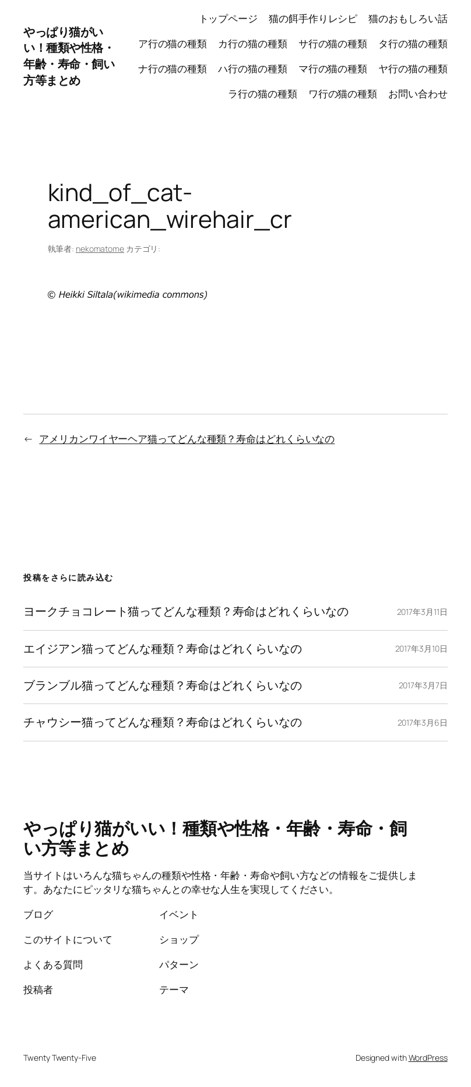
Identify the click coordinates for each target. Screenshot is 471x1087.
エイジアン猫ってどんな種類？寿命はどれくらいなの (162, 648)
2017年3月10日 (421, 648)
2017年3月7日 (423, 685)
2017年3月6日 (423, 722)
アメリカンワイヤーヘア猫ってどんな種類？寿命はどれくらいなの (187, 438)
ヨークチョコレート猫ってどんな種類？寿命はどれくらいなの (185, 611)
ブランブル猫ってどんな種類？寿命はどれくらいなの (162, 685)
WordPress (428, 1057)
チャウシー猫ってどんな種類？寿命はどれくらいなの (162, 722)
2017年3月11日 (422, 611)
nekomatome (100, 248)
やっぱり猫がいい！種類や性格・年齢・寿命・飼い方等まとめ (68, 56)
